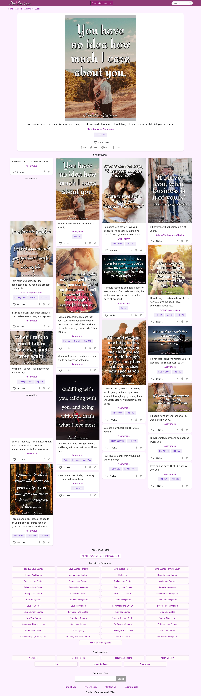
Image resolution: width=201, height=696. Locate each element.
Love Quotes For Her (122, 569)
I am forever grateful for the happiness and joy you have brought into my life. (31, 284)
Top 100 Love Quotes (33, 569)
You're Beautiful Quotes (100, 643)
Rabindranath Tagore (123, 658)
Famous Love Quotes (78, 587)
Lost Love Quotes (123, 599)
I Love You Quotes (33, 575)
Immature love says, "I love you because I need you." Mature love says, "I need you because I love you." (123, 230)
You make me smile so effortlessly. (30, 161)
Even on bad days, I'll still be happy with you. (168, 468)
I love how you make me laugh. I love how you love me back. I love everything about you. (169, 302)
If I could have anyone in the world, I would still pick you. (169, 417)
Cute (66, 460)
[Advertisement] (31, 199)
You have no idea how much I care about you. (76, 225)
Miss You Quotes (167, 612)
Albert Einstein (167, 658)
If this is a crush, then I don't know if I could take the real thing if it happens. (31, 314)
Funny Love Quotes (33, 593)
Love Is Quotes (34, 606)
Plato (56, 664)
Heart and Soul (117, 441)
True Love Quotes (167, 630)
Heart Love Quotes (122, 593)
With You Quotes (122, 636)
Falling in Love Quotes (34, 587)
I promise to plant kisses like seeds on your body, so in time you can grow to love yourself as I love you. (30, 522)
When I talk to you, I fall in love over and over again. (30, 370)
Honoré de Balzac (100, 664)
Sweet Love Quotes (34, 630)
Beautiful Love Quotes (167, 575)
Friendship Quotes (167, 587)
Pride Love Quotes (78, 618)
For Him (159, 315)
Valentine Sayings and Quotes (33, 636)
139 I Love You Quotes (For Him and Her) (100, 556)
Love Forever (130, 469)
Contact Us (110, 687)
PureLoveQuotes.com (31, 292)
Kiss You (44, 535)
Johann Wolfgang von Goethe (170, 235)
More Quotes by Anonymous (100, 129)
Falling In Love (25, 381)
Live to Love (163, 372)
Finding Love (20, 297)
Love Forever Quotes (167, 599)
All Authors (33, 658)
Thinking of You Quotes (123, 630)
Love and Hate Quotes (78, 612)
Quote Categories (101, 3)
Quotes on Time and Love (33, 624)
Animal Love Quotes (78, 575)
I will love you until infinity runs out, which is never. (122, 457)
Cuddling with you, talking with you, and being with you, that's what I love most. (77, 447)
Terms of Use (69, 687)
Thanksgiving (78, 630)
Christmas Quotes (167, 581)
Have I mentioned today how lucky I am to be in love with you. (77, 477)
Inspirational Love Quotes (167, 593)
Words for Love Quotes (167, 636)
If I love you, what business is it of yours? (168, 228)
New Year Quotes (33, 618)
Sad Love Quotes (78, 624)
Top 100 (130, 243)
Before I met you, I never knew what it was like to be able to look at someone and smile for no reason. (32, 445)
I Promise (32, 535)
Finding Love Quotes (123, 587)
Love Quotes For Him (78, 569)
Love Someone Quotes (167, 606)
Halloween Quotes (78, 593)
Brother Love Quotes (123, 581)
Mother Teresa (78, 658)
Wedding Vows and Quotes (78, 636)
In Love (75, 460)
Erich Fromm (124, 239)
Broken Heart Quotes (78, 581)
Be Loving (122, 575)
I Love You (100, 134)
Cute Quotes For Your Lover (167, 569)
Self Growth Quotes (123, 624)
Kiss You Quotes (33, 599)
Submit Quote (131, 687)
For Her (77, 236)
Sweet (169, 315)
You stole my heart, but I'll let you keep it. (121, 429)
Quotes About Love (167, 618)
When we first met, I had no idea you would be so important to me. (77, 358)
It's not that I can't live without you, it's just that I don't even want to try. (170, 360)
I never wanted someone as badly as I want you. (169, 439)
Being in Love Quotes (33, 581)
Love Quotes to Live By (122, 606)
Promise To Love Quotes (123, 618)
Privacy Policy (90, 687)
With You (87, 460)
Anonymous (31, 166)
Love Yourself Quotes (33, 612)
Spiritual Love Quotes (167, 624)
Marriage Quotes (122, 612)
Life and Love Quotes (78, 599)
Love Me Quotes (78, 606)
